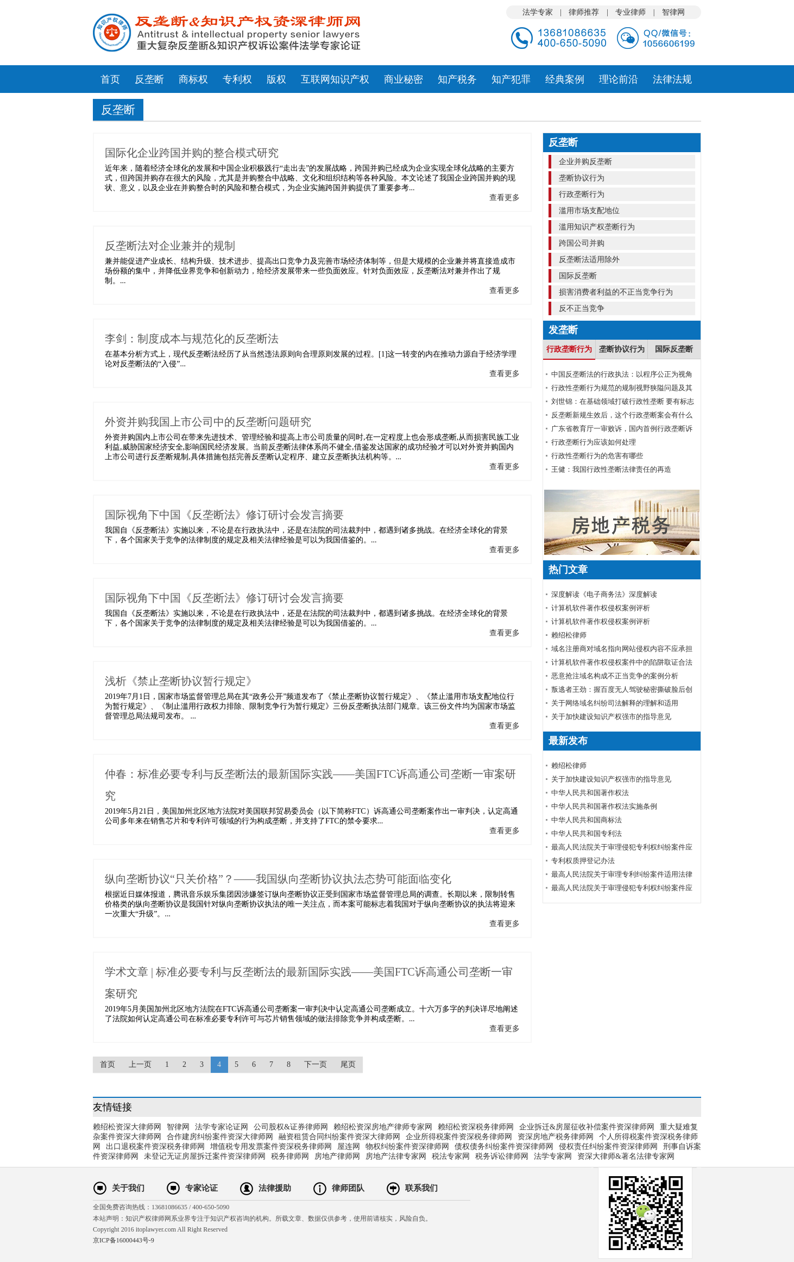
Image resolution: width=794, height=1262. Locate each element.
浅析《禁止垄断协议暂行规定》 (181, 681)
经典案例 (564, 79)
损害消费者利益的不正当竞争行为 (615, 292)
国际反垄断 (577, 276)
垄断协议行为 (580, 178)
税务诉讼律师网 (501, 1156)
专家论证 (201, 1188)
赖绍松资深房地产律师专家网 (382, 1127)
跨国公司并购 (580, 243)
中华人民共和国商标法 (586, 820)
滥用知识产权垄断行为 (596, 227)
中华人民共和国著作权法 (590, 793)
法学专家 (537, 12)
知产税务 (457, 79)
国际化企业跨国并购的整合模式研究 (192, 153)
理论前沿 (618, 79)
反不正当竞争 (580, 308)
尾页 (348, 1064)
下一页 (315, 1064)
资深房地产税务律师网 (556, 1137)
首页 (110, 79)
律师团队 (348, 1188)
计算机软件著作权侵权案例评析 (600, 608)
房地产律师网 (337, 1156)
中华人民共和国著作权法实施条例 (604, 806)
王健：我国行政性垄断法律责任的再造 (611, 469)
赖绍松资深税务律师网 (476, 1127)
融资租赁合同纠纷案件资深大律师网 (339, 1137)
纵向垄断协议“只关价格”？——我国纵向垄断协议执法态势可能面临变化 (278, 879)
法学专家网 (553, 1156)
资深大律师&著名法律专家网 (626, 1156)
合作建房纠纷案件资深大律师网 (220, 1137)
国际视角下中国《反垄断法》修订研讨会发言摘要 (224, 515)
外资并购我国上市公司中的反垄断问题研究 (208, 422)
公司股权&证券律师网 (291, 1127)
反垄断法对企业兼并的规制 (170, 246)
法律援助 (275, 1188)
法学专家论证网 (221, 1127)
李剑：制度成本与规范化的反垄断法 (192, 339)
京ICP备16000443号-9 (123, 1240)
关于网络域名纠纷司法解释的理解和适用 (614, 703)
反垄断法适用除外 (588, 259)
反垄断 (149, 79)
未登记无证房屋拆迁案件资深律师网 (205, 1156)
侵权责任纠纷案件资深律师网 (608, 1146)
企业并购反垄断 (584, 162)
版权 (276, 79)
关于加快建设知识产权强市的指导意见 (611, 717)
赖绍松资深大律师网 (127, 1127)
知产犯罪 (511, 79)
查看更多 (504, 197)
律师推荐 (584, 12)
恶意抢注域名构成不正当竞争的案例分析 (614, 676)
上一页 (140, 1064)
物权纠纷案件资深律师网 (407, 1146)
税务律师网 (290, 1156)
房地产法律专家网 (396, 1156)
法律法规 (672, 79)
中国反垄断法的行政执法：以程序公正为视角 (621, 374)
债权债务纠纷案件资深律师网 (504, 1146)
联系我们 (421, 1188)
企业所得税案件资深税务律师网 (459, 1137)
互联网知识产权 (335, 79)
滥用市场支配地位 (588, 211)
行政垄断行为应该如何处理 (593, 442)
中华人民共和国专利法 (586, 833)
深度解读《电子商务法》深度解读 (604, 594)
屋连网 (348, 1146)
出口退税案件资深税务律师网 (155, 1146)
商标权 (193, 79)
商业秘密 (403, 79)
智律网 (673, 12)
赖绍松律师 (569, 635)
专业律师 (630, 12)
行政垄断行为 (580, 194)
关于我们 (128, 1188)
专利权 (237, 79)
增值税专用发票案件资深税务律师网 (271, 1146)
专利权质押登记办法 (583, 861)
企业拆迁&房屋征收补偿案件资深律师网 (586, 1127)
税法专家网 (451, 1156)
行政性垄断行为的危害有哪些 (597, 456)
